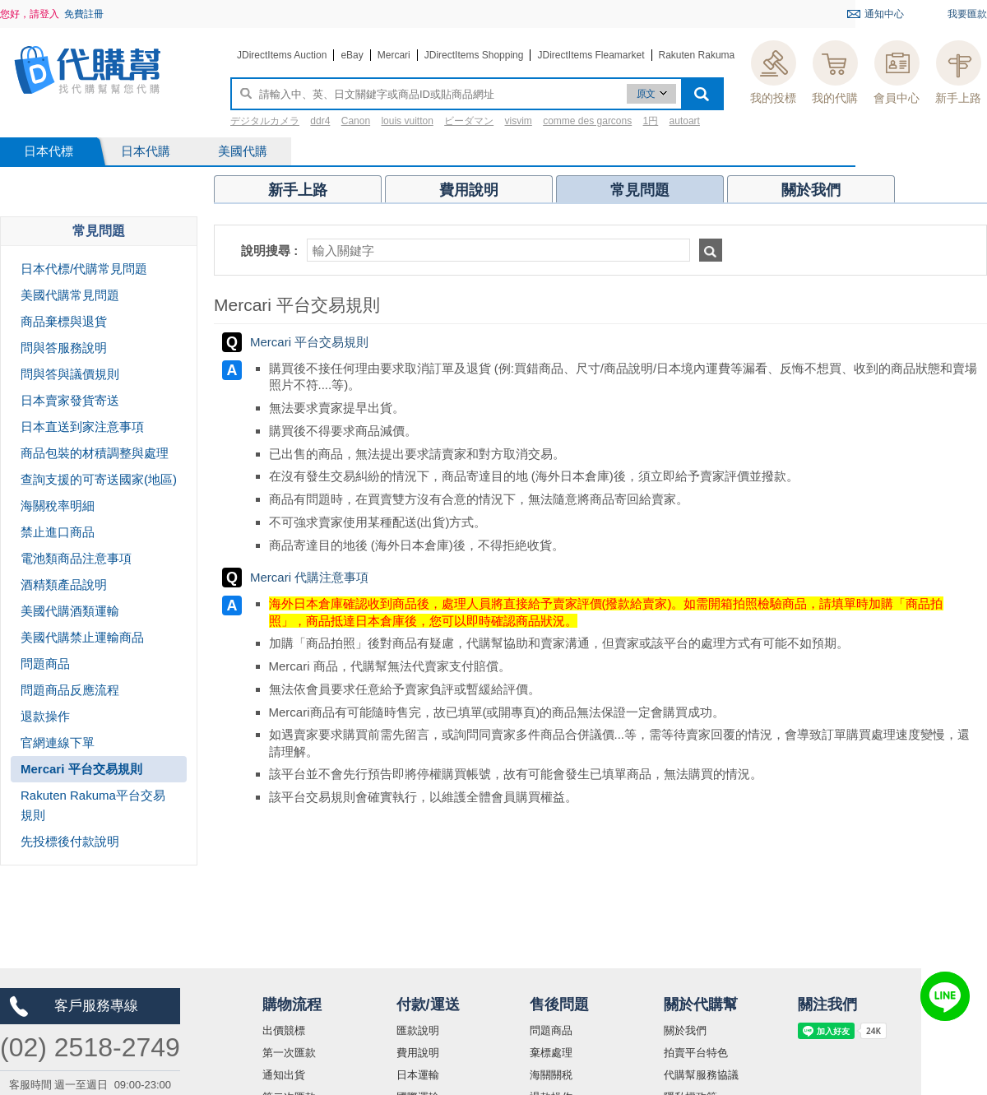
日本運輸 (417, 1075)
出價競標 (283, 1030)
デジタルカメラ (264, 121)
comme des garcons (587, 121)
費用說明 (417, 1052)
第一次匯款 (289, 1052)
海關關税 (551, 1075)
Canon (355, 121)
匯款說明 (417, 1030)
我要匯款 (967, 14)
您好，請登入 (29, 14)
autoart (685, 121)
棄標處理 (551, 1052)
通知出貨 (283, 1075)
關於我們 (685, 1030)
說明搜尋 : (269, 251)
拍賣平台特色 (696, 1052)
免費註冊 (84, 14)
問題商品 (551, 1030)
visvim (518, 121)
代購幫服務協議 (701, 1075)
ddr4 (320, 121)
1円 (651, 121)
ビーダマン (469, 121)
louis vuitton (407, 121)
